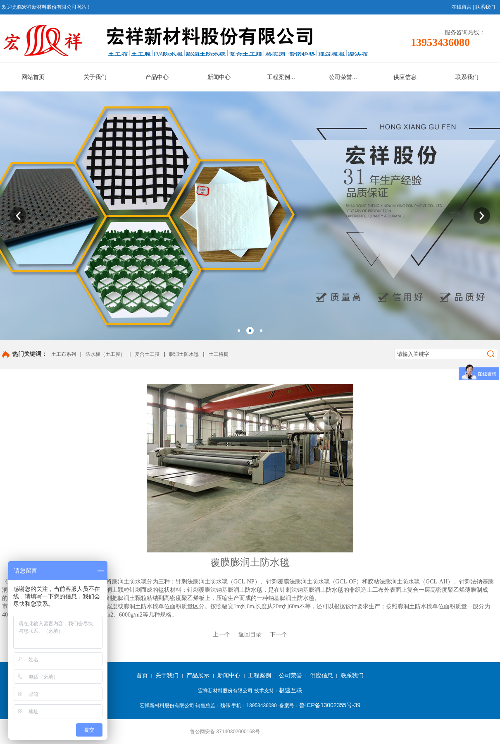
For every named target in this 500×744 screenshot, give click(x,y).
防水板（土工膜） (105, 354)
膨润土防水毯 (184, 354)
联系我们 (485, 7)
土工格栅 (219, 354)
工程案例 (259, 675)
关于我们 (167, 675)
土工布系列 (63, 354)
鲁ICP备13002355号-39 (329, 705)
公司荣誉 (290, 675)
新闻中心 (228, 675)
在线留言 (461, 7)
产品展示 (198, 675)
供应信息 (321, 675)
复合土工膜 (147, 354)
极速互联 (290, 690)
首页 (142, 675)
